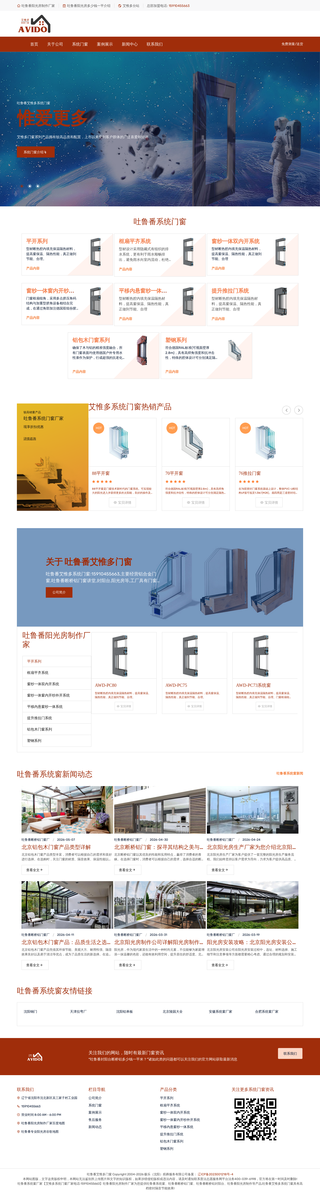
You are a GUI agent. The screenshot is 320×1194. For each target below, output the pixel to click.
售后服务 (95, 1120)
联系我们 (155, 44)
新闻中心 (130, 44)
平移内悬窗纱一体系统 (176, 1127)
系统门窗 (80, 44)
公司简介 (59, 592)
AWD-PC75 (176, 685)
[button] (22, 186)
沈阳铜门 (30, 1012)
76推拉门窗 (250, 473)
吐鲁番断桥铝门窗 (34, 840)
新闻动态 (95, 1127)
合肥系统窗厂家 (266, 1012)
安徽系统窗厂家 (220, 1012)
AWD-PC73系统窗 (253, 685)
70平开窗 (174, 473)
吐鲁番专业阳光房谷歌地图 (40, 1132)
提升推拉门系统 (230, 291)
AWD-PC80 (105, 685)
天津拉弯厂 (78, 1012)
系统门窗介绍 (35, 152)
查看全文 (34, 870)
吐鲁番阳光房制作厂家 (36, 6)
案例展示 (105, 44)
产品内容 (33, 268)
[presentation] (286, 410)
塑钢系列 (176, 340)
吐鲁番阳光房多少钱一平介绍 (86, 6)
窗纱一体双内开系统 (236, 241)
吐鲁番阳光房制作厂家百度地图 (43, 1123)
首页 (34, 44)
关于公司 (55, 44)
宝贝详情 (122, 503)
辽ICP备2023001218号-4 (215, 1174)
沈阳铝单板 (124, 1012)
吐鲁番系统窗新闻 (289, 773)
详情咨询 (30, 439)
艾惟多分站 (128, 6)
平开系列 (37, 241)
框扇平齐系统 (135, 241)
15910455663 (30, 1106)
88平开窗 (101, 473)
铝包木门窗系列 (91, 340)
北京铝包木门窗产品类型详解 (56, 847)
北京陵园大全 (173, 1012)
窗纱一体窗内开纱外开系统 (180, 1120)
